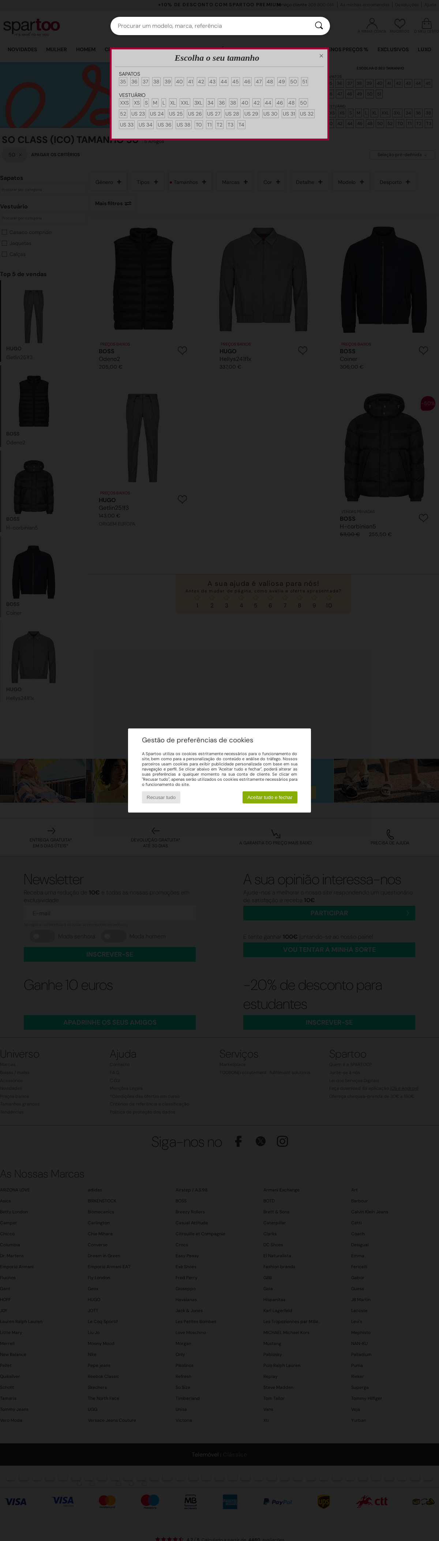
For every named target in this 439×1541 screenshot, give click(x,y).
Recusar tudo (161, 797)
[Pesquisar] (319, 26)
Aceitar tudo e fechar (269, 797)
